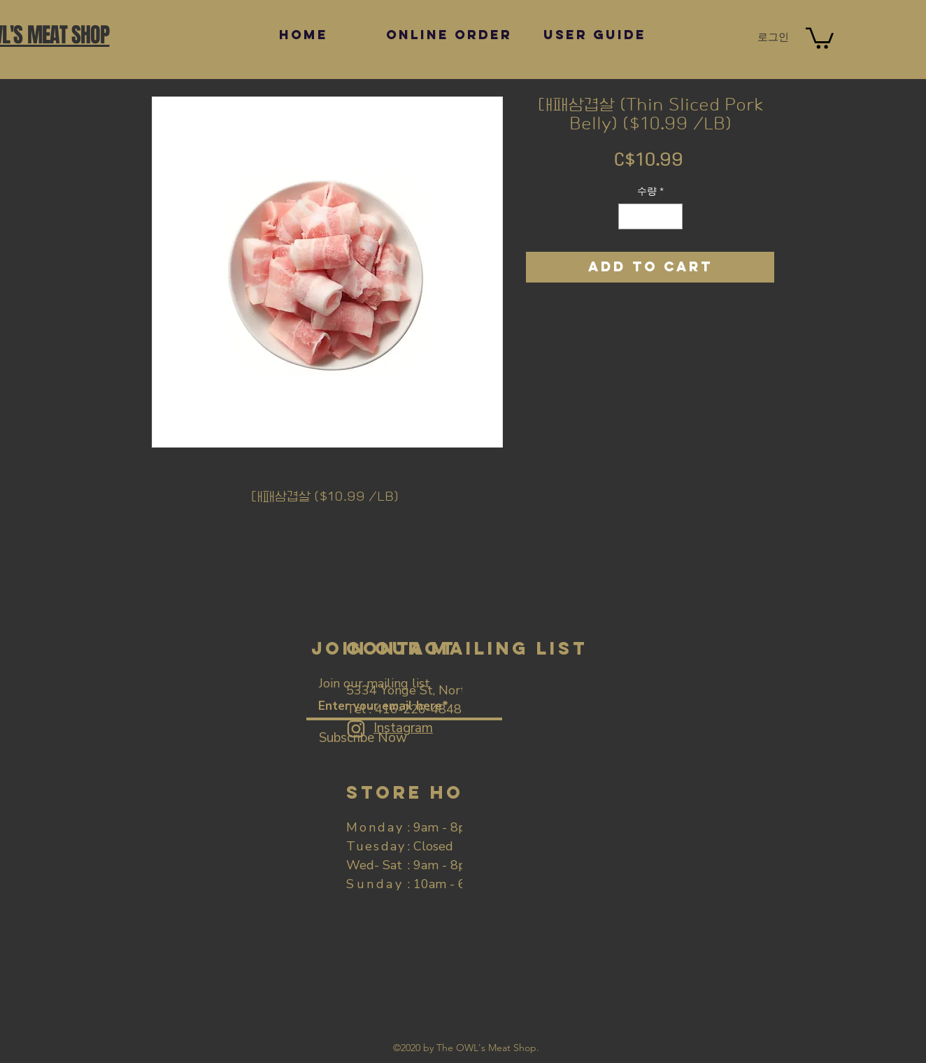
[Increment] (672, 216)
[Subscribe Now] (363, 738)
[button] (820, 37)
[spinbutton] (650, 216)
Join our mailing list (374, 683)
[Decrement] (629, 216)
